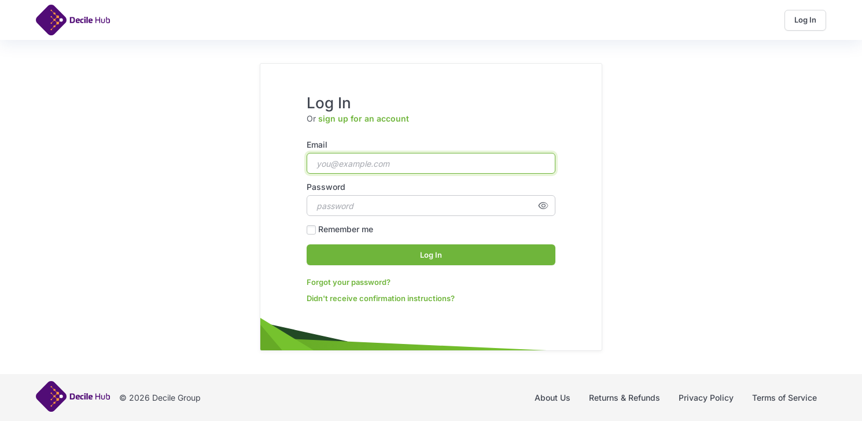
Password (326, 187)
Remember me (345, 229)
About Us (552, 397)
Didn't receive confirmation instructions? (381, 298)
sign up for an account (363, 118)
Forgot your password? (349, 282)
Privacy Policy (706, 397)
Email (317, 144)
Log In (805, 19)
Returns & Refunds (624, 397)
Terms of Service (784, 397)
